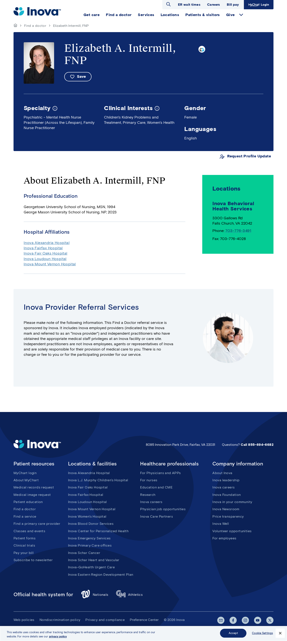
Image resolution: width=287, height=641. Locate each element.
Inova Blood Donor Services (90, 524)
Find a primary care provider (37, 524)
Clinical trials (24, 545)
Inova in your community (232, 502)
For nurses (148, 480)
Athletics (129, 594)
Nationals (94, 594)
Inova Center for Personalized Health (98, 531)
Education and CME (156, 487)
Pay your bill (24, 553)
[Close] (280, 633)
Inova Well (220, 524)
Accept (233, 633)
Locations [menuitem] (170, 14)
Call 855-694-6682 (257, 445)
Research (147, 495)
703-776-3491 (238, 230)
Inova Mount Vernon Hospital (50, 264)
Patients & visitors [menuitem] (202, 14)
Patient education (28, 502)
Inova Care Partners (156, 516)
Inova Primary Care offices (90, 545)
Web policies (24, 620)
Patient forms (25, 538)
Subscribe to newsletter (33, 560)
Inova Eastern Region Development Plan (100, 575)
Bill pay (233, 5)
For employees (224, 538)
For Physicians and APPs (160, 473)
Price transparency (228, 516)
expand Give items (241, 14)
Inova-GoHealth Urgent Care (91, 567)
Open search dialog (168, 4)
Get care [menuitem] (91, 14)
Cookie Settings (262, 633)
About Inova (222, 473)
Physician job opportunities (163, 509)
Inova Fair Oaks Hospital (45, 253)
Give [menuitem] (230, 14)
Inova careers (151, 502)
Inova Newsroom (225, 509)
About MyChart (26, 480)
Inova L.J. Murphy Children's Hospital (98, 480)
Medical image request (32, 495)
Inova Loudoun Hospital (45, 258)
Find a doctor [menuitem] (118, 14)
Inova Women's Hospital (87, 516)
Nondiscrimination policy (60, 620)
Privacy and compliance (105, 620)
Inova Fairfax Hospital (43, 248)
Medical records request (34, 487)
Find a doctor (35, 26)
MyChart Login (258, 4)
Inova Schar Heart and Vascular (93, 560)
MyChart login (25, 473)
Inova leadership (225, 480)
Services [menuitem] (146, 14)
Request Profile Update (249, 156)
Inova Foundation (226, 495)
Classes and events (29, 531)
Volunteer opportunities (231, 531)
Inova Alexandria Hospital (47, 242)
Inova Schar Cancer (84, 553)
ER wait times (189, 5)
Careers (213, 5)
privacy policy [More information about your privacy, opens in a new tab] (58, 636)
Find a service (25, 516)
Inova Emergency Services (89, 538)
